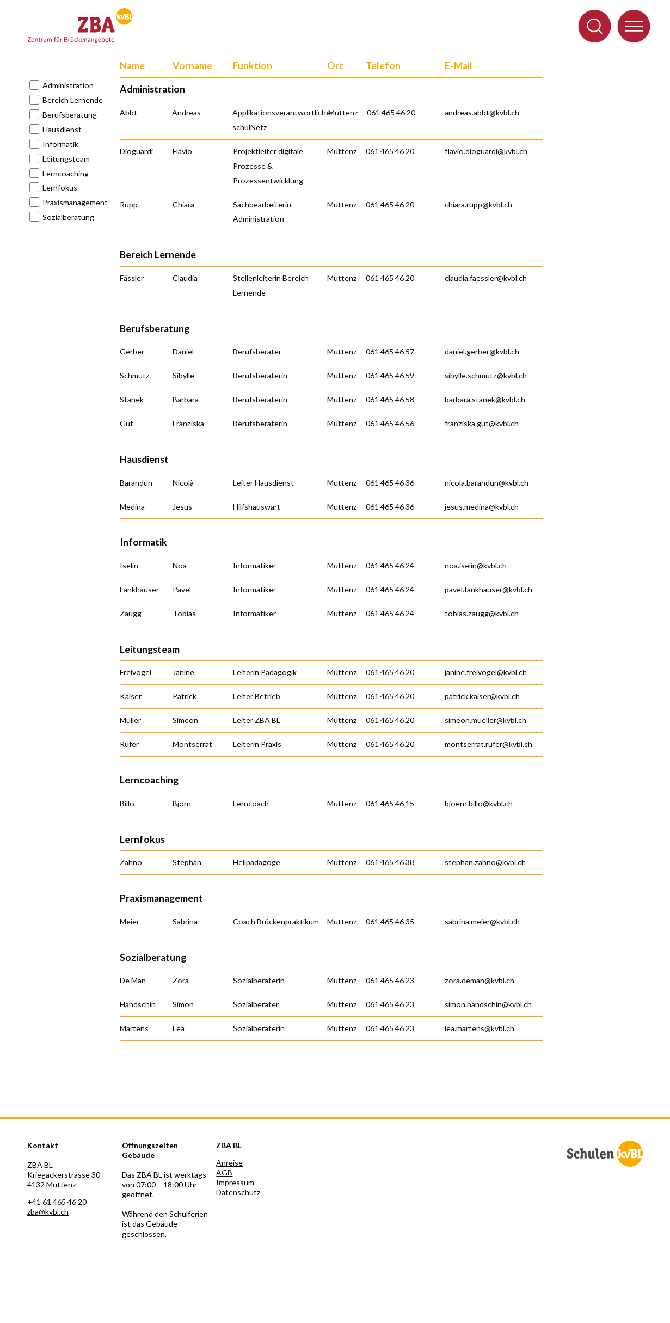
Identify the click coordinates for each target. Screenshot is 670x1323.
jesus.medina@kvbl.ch (482, 506)
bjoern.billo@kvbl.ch (479, 803)
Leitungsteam (66, 158)
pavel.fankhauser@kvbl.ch (488, 589)
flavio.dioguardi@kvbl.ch (486, 151)
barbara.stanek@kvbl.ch (485, 399)
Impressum (235, 1182)
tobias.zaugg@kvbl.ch (482, 613)
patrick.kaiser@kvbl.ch (482, 696)
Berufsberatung (69, 114)
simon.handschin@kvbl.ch (488, 1004)
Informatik (60, 144)
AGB (224, 1172)
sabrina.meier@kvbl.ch (482, 921)
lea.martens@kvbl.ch (479, 1028)
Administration (68, 85)
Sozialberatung (68, 217)
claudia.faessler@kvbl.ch (486, 278)
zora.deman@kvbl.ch (479, 980)
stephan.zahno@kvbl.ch (485, 862)
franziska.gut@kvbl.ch (482, 423)
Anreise (229, 1162)
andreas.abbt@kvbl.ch (482, 112)
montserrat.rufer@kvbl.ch (488, 744)
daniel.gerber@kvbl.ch (482, 351)
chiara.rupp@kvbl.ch (478, 204)
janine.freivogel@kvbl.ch (486, 672)
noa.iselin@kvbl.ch (476, 565)
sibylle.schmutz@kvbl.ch (486, 375)
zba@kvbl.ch (48, 1211)
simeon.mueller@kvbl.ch (485, 720)
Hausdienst (62, 129)
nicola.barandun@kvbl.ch (486, 482)
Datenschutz (238, 1192)
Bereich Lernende (72, 100)
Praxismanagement (75, 202)
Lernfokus (59, 187)
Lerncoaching (65, 173)
